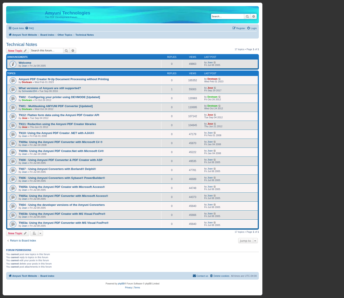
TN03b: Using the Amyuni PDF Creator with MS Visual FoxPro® (62, 213)
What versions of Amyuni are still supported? (50, 88)
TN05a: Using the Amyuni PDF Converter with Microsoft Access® (63, 195)
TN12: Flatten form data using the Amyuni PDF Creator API (59, 115)
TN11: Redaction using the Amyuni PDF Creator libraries (57, 124)
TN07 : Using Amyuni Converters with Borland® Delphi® (57, 169)
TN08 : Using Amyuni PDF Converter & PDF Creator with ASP (60, 160)
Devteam (27, 82)
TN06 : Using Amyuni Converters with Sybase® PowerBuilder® (62, 178)
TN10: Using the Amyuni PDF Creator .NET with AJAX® (56, 133)
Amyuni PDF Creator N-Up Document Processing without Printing (64, 79)
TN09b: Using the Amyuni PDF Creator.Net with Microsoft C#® (61, 151)
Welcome (25, 62)
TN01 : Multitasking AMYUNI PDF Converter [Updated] (56, 106)
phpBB (121, 283)
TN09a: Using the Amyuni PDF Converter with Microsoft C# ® (60, 142)
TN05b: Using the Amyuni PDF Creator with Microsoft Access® (62, 187)
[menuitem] (29, 28)
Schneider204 (29, 91)
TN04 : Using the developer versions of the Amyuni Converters (62, 204)
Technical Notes (21, 44)
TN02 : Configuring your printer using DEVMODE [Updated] (59, 97)
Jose (210, 87)
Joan (24, 65)
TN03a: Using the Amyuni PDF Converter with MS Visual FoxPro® (64, 222)
